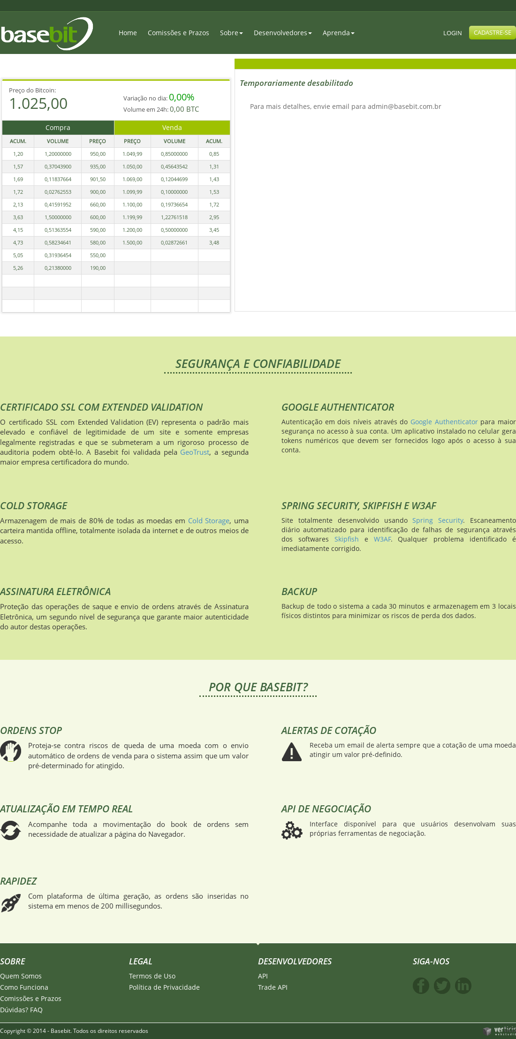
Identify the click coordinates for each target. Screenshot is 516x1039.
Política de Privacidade (164, 987)
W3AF (382, 539)
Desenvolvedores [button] (283, 32)
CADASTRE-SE (492, 32)
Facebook (421, 986)
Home (128, 32)
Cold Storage (209, 520)
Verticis (499, 1030)
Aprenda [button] (339, 32)
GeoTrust (194, 452)
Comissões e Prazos (178, 32)
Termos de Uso (152, 975)
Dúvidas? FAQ (21, 1009)
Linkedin (463, 986)
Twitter (442, 986)
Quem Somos (21, 975)
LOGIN (452, 33)
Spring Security (437, 520)
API (263, 975)
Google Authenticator (444, 421)
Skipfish (346, 539)
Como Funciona (24, 987)
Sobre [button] (231, 32)
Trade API (273, 987)
